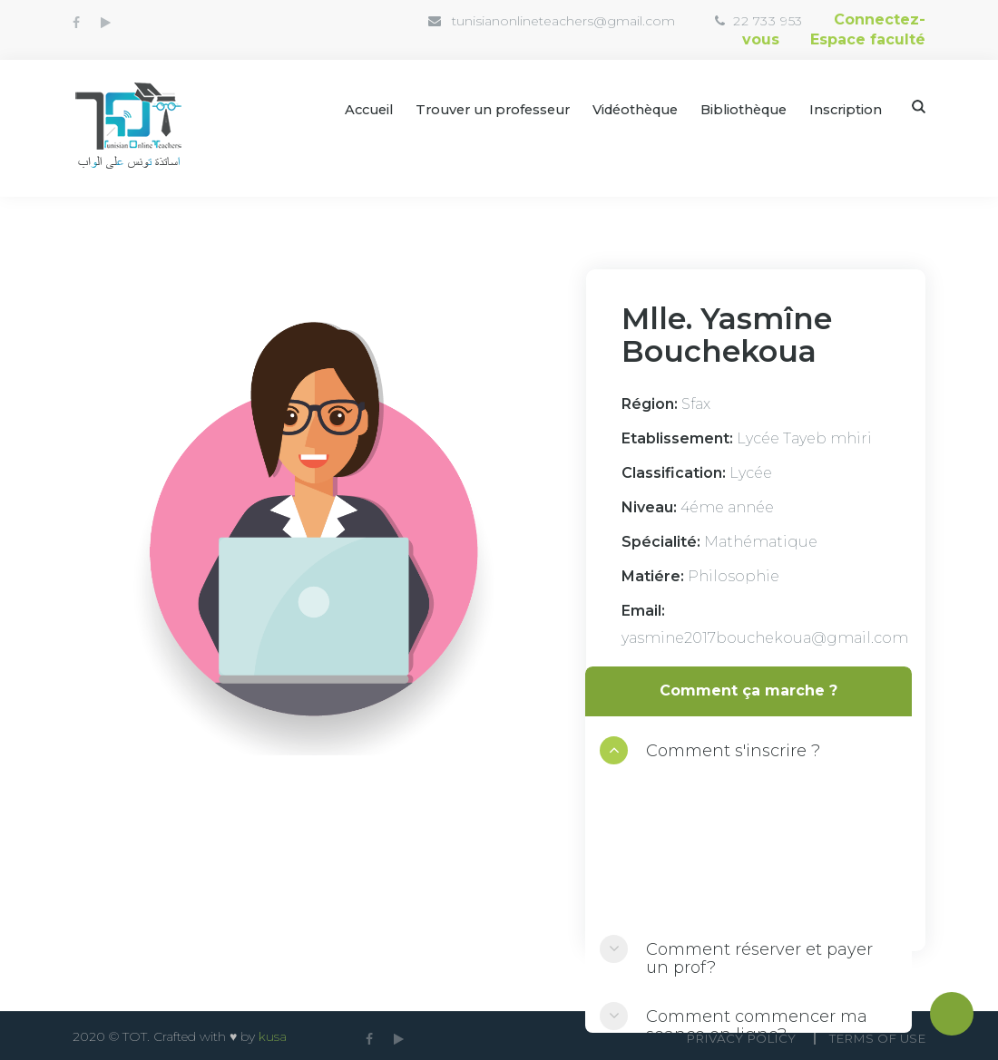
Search (918, 105)
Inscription (844, 107)
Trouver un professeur (471, 107)
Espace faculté (867, 37)
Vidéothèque (623, 107)
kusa (273, 1034)
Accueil (341, 107)
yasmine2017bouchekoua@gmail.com (764, 636)
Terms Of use (875, 1035)
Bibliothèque (738, 107)
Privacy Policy (730, 1035)
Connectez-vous (833, 19)
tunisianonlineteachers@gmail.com (501, 21)
